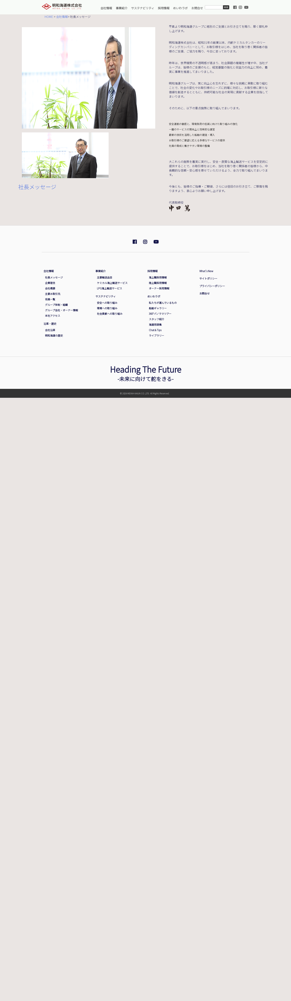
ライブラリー (156, 335)
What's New (206, 271)
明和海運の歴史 (54, 335)
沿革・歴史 (50, 323)
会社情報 (106, 8)
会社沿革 (50, 330)
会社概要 (50, 288)
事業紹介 (121, 8)
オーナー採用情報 (159, 288)
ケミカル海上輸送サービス (112, 283)
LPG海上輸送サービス (109, 288)
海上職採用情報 (158, 277)
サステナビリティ (142, 8)
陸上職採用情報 (158, 283)
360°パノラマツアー (160, 313)
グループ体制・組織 (56, 305)
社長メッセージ (54, 277)
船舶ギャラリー (158, 308)
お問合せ (197, 8)
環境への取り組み (107, 308)
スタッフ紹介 (156, 319)
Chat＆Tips (155, 330)
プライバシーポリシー (212, 286)
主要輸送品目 (104, 277)
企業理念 (50, 283)
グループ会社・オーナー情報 (61, 310)
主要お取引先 (52, 294)
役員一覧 (50, 299)
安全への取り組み (107, 303)
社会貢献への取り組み (109, 313)
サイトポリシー (208, 278)
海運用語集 (155, 324)
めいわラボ (180, 8)
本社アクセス (52, 315)
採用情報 (163, 8)
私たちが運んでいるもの (163, 303)
